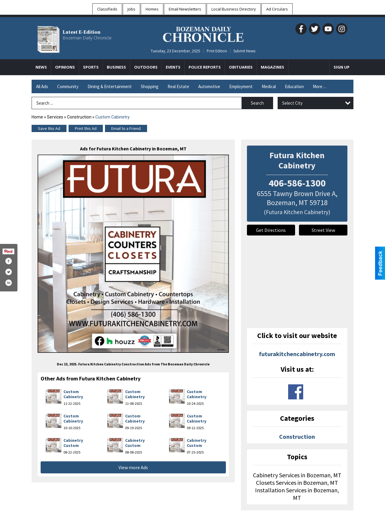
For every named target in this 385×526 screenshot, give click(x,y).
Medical (269, 86)
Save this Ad (49, 128)
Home (37, 117)
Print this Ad (86, 128)
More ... (319, 86)
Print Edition (217, 51)
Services (55, 117)
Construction (79, 117)
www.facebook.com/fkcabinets (295, 391)
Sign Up (342, 67)
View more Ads (133, 467)
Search (257, 103)
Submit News (244, 51)
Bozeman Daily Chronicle (87, 38)
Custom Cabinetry (73, 394)
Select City (292, 103)
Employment (241, 86)
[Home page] (203, 33)
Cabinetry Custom (73, 443)
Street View (323, 230)
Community (68, 86)
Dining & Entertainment (110, 86)
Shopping (150, 86)
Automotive (209, 86)
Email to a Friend (126, 128)
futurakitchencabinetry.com (297, 354)
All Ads (42, 86)
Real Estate (178, 86)
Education (294, 86)
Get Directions (271, 230)
